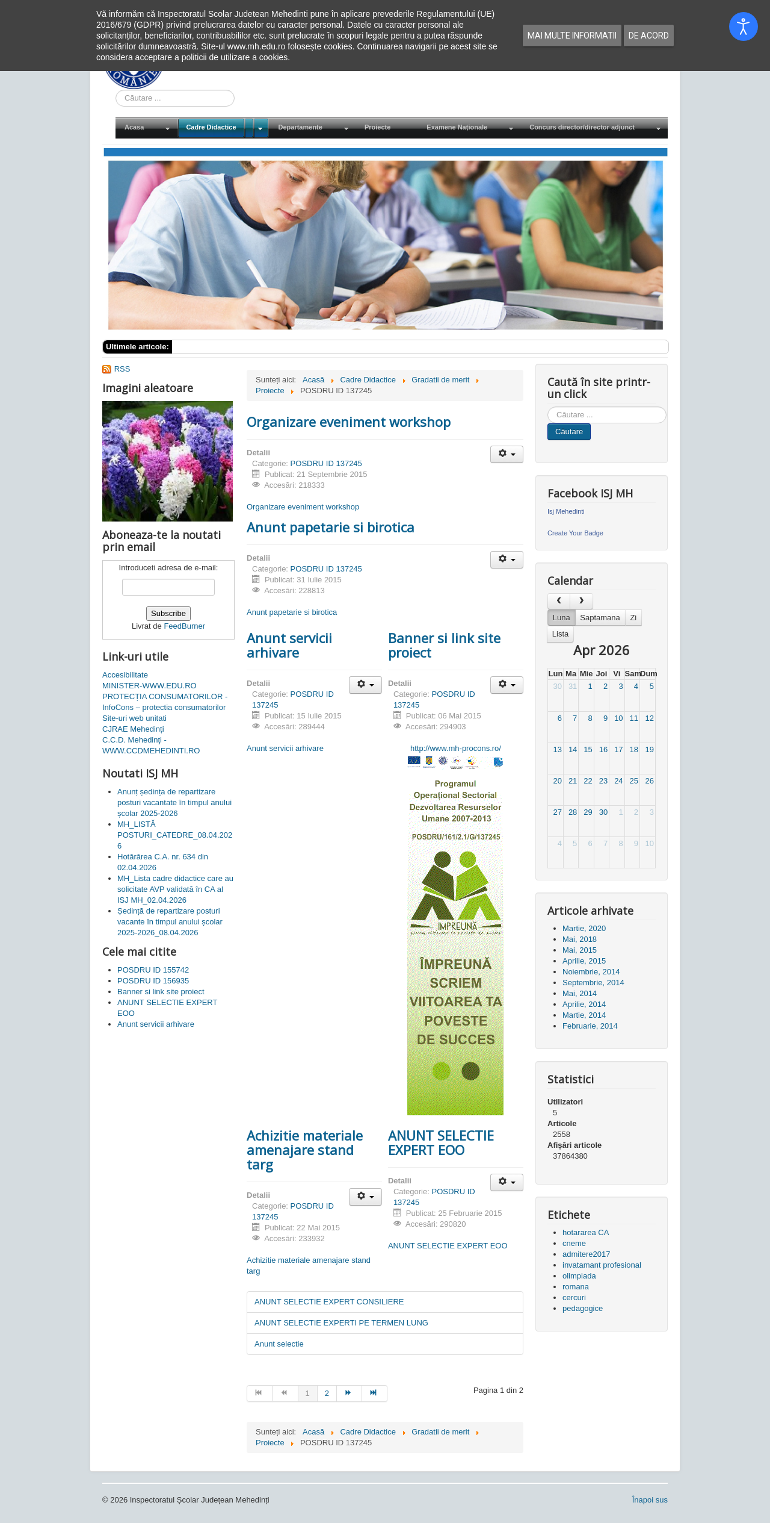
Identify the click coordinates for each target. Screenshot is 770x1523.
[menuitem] (146, 128)
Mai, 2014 (579, 993)
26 (649, 780)
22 (588, 780)
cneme (574, 1243)
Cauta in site (547, 406)
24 (618, 780)
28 (572, 812)
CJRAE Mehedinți (133, 728)
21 (572, 780)
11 (634, 718)
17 (618, 749)
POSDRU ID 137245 (326, 463)
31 (572, 686)
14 (572, 749)
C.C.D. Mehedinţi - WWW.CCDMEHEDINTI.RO (151, 745)
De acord (649, 35)
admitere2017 (586, 1254)
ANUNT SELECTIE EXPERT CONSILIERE (329, 1301)
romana (575, 1286)
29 (588, 812)
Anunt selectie (279, 1343)
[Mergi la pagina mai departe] (349, 1393)
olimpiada (579, 1275)
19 (649, 749)
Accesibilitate (125, 674)
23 (603, 780)
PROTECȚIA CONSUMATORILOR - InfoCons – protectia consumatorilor (164, 702)
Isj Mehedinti (566, 511)
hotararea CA (585, 1232)
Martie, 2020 (584, 928)
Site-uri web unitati (134, 718)
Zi (633, 617)
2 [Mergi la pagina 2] (327, 1393)
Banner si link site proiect (444, 645)
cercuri (574, 1297)
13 (557, 749)
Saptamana (600, 617)
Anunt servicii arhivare (289, 645)
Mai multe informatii (572, 35)
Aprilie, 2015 (584, 960)
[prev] (558, 601)
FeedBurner (184, 626)
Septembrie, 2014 (593, 982)
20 (557, 780)
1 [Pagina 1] (308, 1393)
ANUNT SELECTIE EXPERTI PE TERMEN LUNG (341, 1322)
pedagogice (582, 1308)
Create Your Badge (575, 533)
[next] (581, 601)
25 (634, 780)
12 (649, 718)
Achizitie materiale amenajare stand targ (305, 1149)
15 (588, 749)
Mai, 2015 (579, 950)
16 (603, 749)
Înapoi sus (650, 1499)
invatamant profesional (601, 1264)
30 (557, 686)
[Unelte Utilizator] (506, 454)
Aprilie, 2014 (584, 1004)
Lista (560, 633)
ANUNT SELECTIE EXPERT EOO (441, 1142)
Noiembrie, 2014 (591, 971)
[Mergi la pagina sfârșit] (374, 1393)
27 (557, 812)
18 (634, 749)
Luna (561, 617)
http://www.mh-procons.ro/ (455, 748)
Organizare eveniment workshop (349, 422)
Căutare (569, 431)
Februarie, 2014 (590, 1025)
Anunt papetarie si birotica (330, 527)
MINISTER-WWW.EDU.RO (149, 685)
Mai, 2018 (579, 939)
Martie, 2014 (584, 1015)
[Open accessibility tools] (743, 26)
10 (618, 718)
